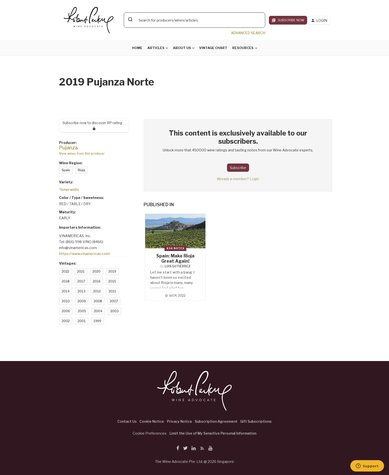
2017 (81, 281)
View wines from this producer (82, 153)
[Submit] (130, 19)
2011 (112, 291)
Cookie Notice (151, 421)
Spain (66, 170)
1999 (97, 321)
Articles (155, 48)
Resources (243, 48)
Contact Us (127, 421)
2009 (82, 301)
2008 (98, 301)
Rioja (81, 170)
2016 (96, 281)
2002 (66, 321)
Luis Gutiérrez (177, 266)
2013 (81, 291)
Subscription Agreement (216, 421)
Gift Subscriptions (256, 421)
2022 (65, 271)
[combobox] (194, 20)
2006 (66, 311)
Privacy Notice (179, 421)
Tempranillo (69, 189)
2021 (81, 271)
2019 (112, 271)
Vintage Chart (213, 48)
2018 (65, 281)
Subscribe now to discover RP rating (94, 125)
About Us (182, 48)
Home (137, 48)
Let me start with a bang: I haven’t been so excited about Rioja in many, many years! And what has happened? (172, 282)
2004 (98, 311)
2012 (97, 291)
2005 (82, 311)
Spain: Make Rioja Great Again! (175, 258)
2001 (82, 321)
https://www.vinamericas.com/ (84, 253)
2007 (114, 301)
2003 (114, 311)
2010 (66, 301)
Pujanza (68, 148)
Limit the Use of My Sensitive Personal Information (212, 433)
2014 (66, 291)
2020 (96, 271)
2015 (112, 281)
